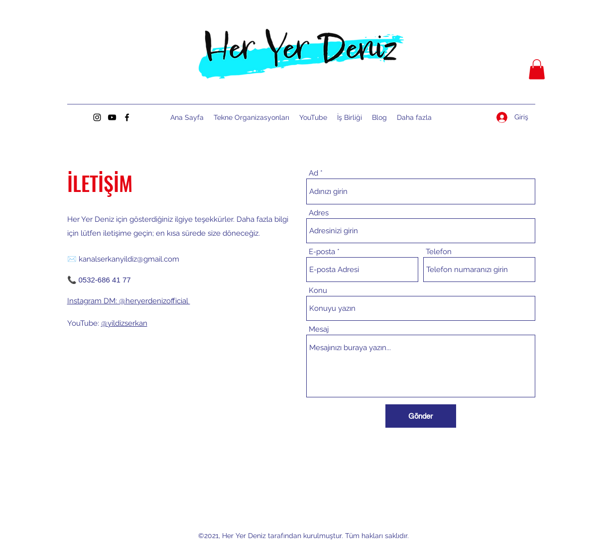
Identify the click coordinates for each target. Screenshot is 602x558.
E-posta (322, 252)
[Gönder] (420, 416)
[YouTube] (112, 117)
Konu (318, 290)
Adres (319, 213)
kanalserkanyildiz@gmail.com (129, 259)
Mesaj (319, 329)
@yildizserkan (124, 323)
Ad (313, 173)
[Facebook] (127, 117)
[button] (536, 69)
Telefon (439, 252)
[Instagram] (97, 117)
